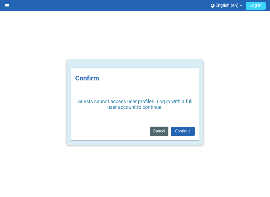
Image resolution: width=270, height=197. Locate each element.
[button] (226, 5)
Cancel (159, 131)
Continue (182, 131)
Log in (256, 5)
